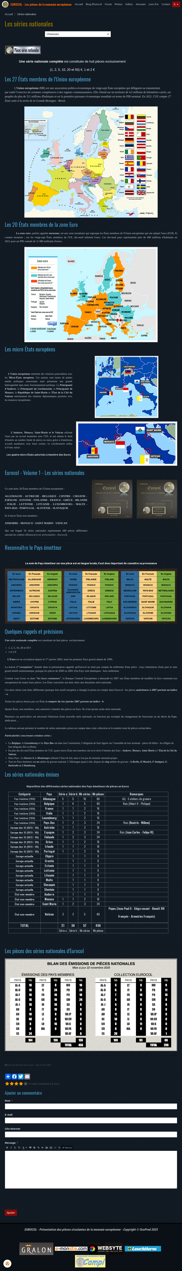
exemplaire (26, 667)
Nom (7, 1100)
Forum (108, 4)
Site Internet (12, 1128)
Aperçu (67, 1147)
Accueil (79, 4)
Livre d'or (154, 4)
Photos (118, 4)
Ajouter (11, 1212)
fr (175, 4)
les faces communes (49, 678)
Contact (166, 4)
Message (10, 1142)
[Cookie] (8, 1264)
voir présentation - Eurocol (51, 534)
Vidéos (129, 4)
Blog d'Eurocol (94, 4)
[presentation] (32, 1199)
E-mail (8, 1114)
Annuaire (141, 4)
